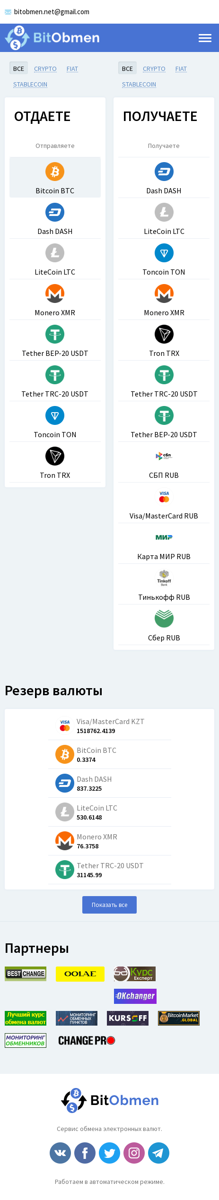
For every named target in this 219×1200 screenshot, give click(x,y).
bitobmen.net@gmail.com (51, 11)
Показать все (109, 905)
